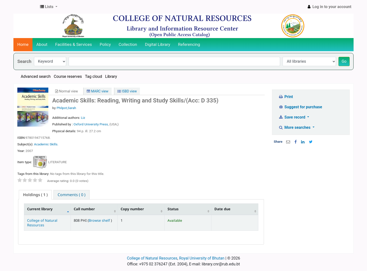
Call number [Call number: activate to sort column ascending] (84, 209)
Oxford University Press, (91, 124)
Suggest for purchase (300, 107)
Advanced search (36, 76)
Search (24, 61)
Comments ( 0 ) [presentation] (71, 194)
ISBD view (127, 91)
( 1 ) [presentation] (35, 194)
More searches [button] (294, 127)
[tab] (35, 195)
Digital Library (157, 44)
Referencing (189, 44)
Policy (105, 44)
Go (344, 61)
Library (111, 76)
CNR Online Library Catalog (26, 7)
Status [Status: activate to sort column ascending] (173, 209)
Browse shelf (100, 220)
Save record (292, 117)
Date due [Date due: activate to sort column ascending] (222, 209)
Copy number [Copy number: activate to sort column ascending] (132, 209)
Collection (128, 44)
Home (23, 44)
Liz (83, 118)
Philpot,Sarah (66, 108)
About (41, 44)
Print (285, 96)
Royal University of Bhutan (201, 258)
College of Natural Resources (42, 222)
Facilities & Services (73, 44)
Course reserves (68, 76)
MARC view (97, 91)
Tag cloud (93, 76)
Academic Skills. (46, 144)
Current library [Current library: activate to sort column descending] (39, 209)
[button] (48, 7)
